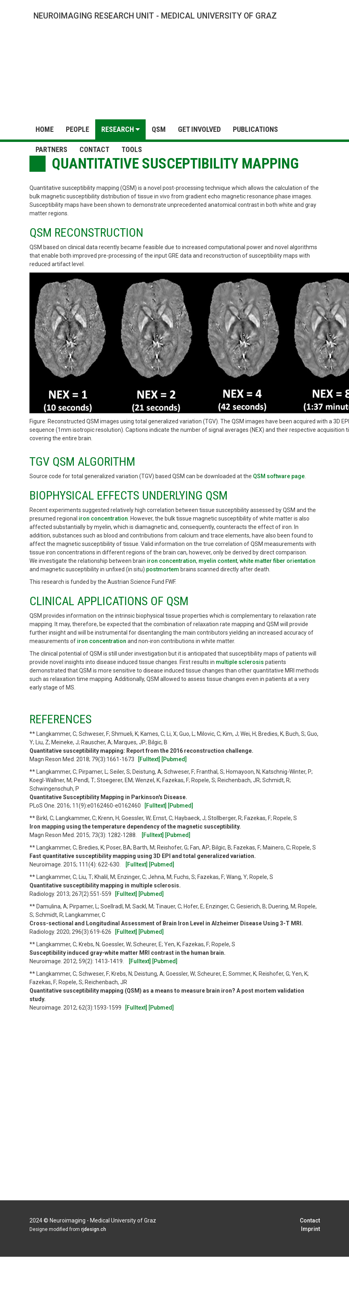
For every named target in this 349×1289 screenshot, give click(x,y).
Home (45, 129)
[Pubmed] (174, 759)
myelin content (218, 561)
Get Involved (199, 129)
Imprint (310, 1229)
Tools (131, 149)
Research (120, 129)
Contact (94, 149)
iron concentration (103, 518)
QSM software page (279, 476)
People (77, 129)
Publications (255, 129)
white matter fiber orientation (278, 561)
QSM (159, 129)
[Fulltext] (149, 759)
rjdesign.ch (93, 1229)
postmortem (163, 569)
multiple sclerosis (240, 662)
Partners (51, 149)
